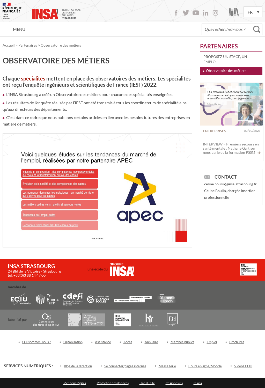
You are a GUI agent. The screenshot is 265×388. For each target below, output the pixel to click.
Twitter (186, 13)
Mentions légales (74, 383)
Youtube (196, 13)
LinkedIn (205, 13)
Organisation (73, 342)
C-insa (198, 383)
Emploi (212, 342)
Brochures (236, 342)
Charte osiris (174, 383)
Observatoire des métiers (226, 70)
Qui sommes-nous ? (36, 342)
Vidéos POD (243, 366)
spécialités (33, 78)
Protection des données (113, 383)
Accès (127, 342)
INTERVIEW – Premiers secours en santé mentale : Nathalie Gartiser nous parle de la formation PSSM (232, 148)
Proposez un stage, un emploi (225, 59)
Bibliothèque (234, 12)
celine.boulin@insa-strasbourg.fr (230, 184)
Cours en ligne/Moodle (205, 366)
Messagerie (167, 366)
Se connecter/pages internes (125, 366)
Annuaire (151, 342)
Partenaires (219, 46)
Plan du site (147, 383)
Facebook (176, 13)
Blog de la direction (78, 366)
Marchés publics (182, 342)
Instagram (215, 13)
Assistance (103, 342)
